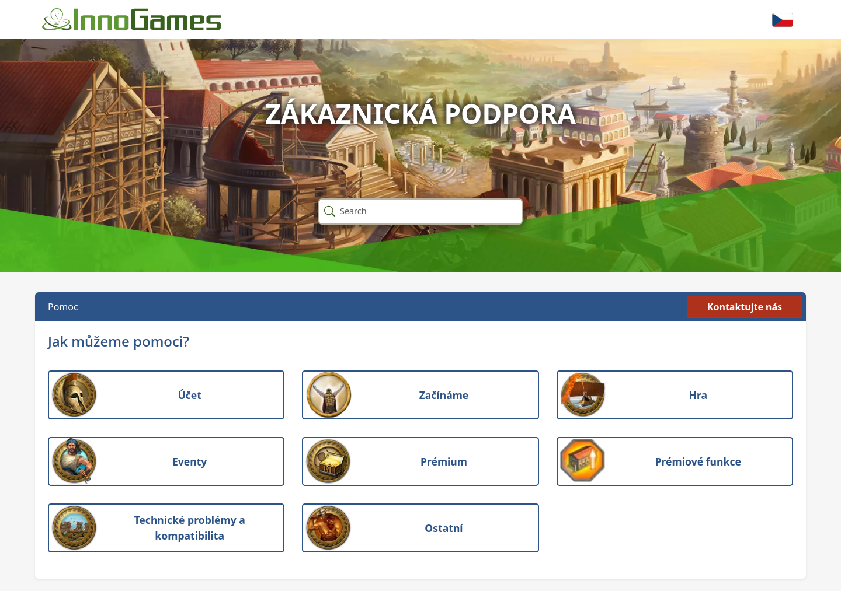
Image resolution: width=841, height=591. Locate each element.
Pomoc (63, 306)
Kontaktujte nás (744, 306)
